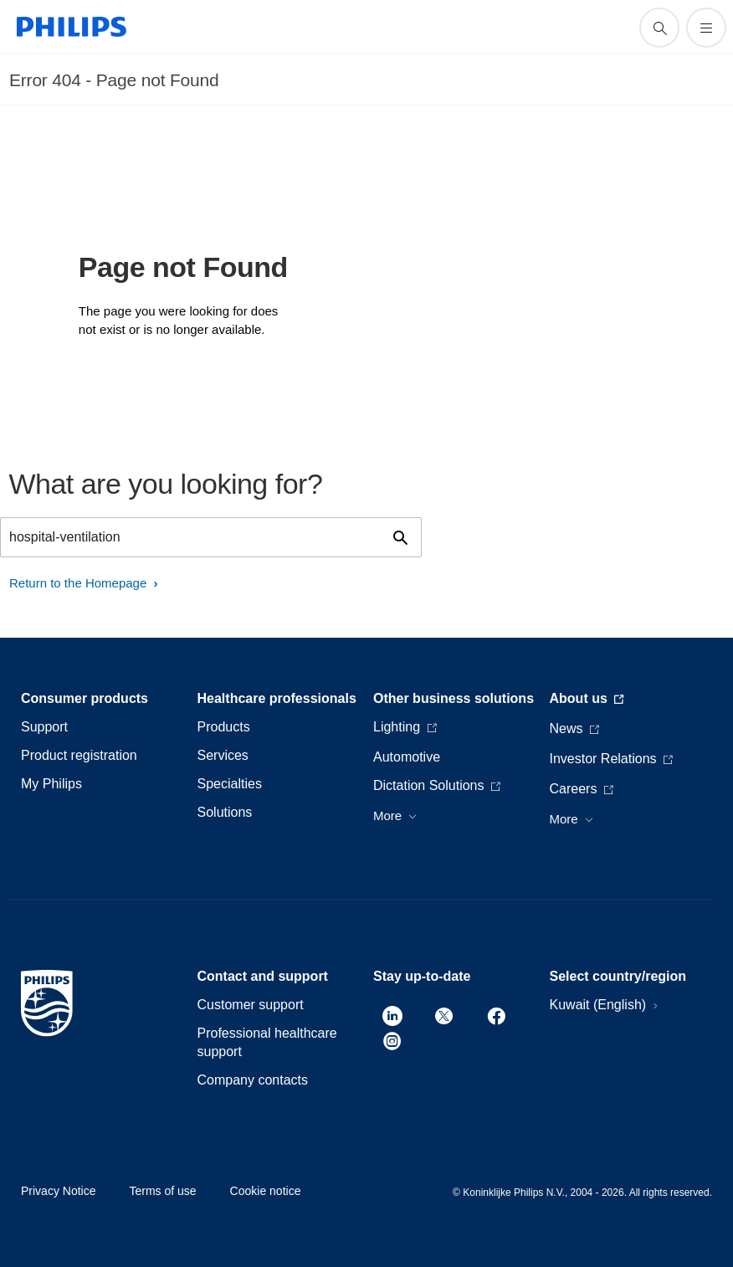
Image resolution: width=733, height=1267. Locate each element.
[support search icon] (659, 28)
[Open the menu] (706, 28)
